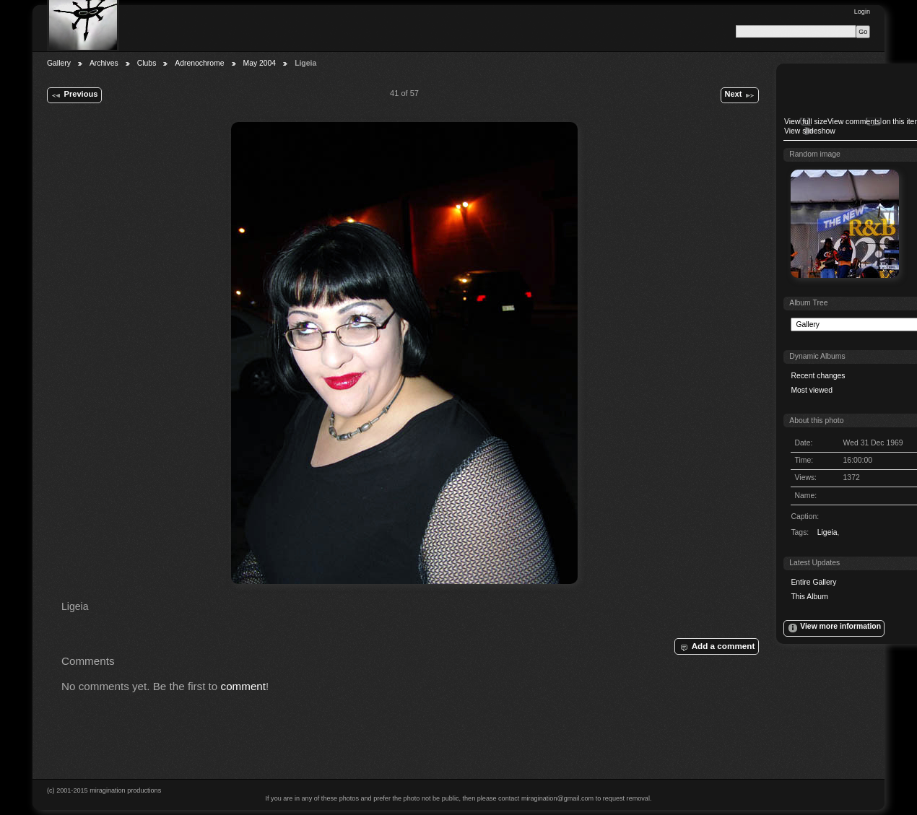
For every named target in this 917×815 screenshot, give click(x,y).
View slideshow (809, 131)
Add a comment (716, 647)
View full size (805, 122)
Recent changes (818, 376)
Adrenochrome (199, 63)
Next (739, 95)
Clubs (147, 63)
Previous (74, 95)
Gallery (59, 63)
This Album (809, 597)
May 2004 (260, 63)
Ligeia (827, 532)
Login (862, 11)
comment (243, 686)
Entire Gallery (813, 582)
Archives (104, 63)
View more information (834, 628)
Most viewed (812, 390)
